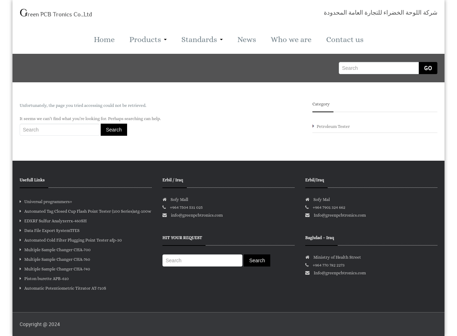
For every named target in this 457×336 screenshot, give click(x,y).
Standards (202, 39)
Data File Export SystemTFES (50, 230)
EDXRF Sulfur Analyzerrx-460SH (53, 220)
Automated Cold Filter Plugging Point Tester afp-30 (71, 240)
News (246, 39)
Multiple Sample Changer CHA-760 (55, 259)
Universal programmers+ (46, 201)
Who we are (291, 39)
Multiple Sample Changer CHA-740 (55, 269)
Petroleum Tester (333, 126)
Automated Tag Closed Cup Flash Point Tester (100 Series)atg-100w (85, 211)
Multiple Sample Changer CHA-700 (55, 249)
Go (428, 68)
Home (104, 39)
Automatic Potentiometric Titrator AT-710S (63, 288)
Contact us (345, 39)
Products (148, 39)
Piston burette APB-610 (44, 278)
